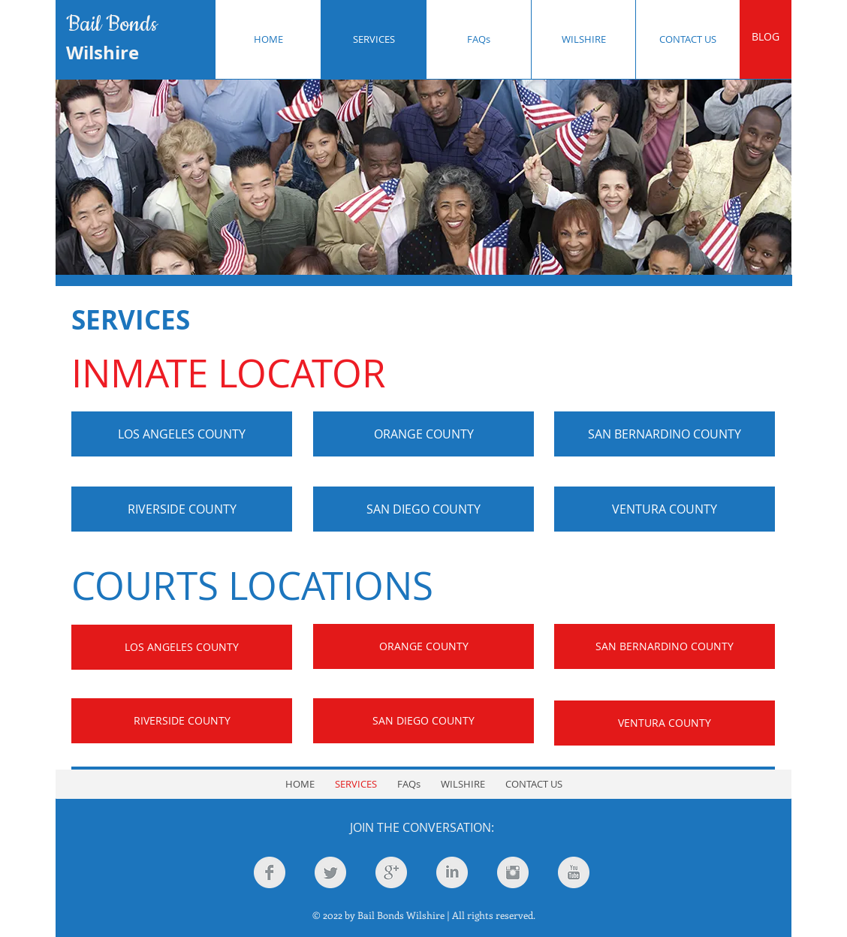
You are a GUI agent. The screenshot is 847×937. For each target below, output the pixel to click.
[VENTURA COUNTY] (664, 509)
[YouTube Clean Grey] (573, 872)
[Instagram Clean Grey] (513, 872)
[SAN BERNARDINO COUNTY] (664, 433)
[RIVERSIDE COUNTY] (181, 509)
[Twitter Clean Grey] (330, 872)
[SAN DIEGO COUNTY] (423, 509)
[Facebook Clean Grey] (269, 872)
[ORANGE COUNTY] (423, 433)
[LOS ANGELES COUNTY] (181, 433)
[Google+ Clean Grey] (391, 872)
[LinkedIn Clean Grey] (452, 872)
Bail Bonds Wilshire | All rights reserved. (446, 914)
